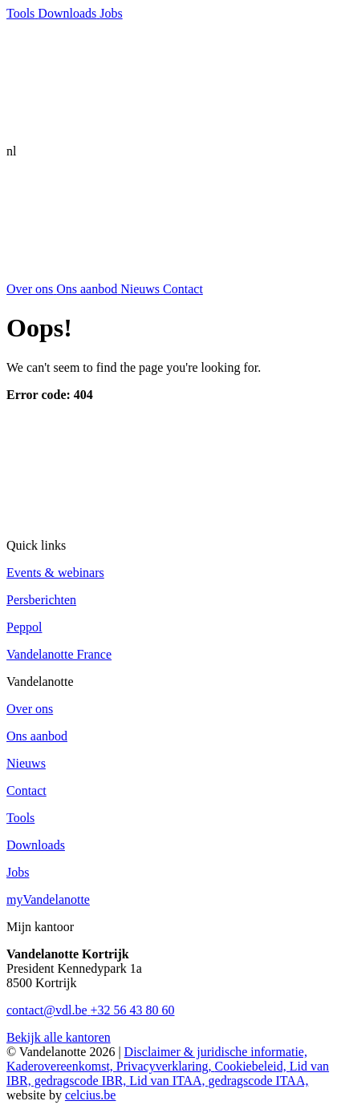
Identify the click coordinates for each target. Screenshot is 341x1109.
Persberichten (41, 600)
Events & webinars (55, 572)
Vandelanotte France (59, 654)
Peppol (24, 627)
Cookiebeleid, (251, 1066)
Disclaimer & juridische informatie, (215, 1052)
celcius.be (90, 1095)
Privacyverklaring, (165, 1066)
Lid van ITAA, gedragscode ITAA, (218, 1080)
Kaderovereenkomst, (61, 1066)
